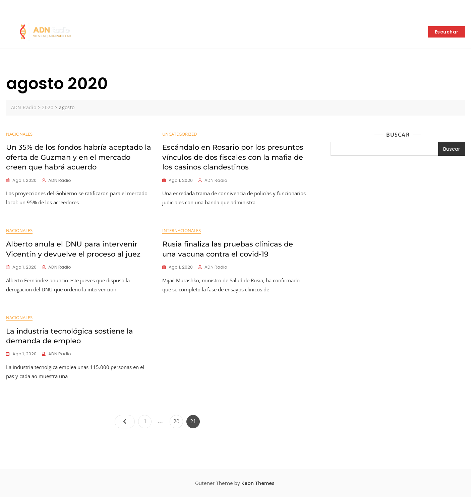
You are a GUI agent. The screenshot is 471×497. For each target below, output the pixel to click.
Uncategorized (179, 134)
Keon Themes (258, 483)
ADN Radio (59, 180)
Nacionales (19, 134)
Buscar (398, 134)
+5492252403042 (26, 8)
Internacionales (181, 230)
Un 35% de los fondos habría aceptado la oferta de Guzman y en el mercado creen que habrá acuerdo (78, 157)
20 (178, 420)
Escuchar (447, 31)
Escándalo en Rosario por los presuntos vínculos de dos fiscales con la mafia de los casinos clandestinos (232, 157)
